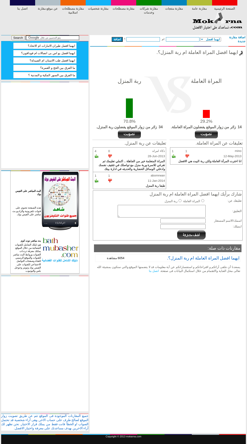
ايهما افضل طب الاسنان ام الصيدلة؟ (52, 60)
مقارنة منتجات (174, 8)
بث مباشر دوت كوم (31, 240)
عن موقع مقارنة (48, 8)
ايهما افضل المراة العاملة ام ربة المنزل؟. (203, 258)
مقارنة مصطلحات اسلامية (73, 9)
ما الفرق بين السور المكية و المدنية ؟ (51, 75)
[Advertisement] (84, 22)
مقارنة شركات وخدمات (149, 9)
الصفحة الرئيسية (224, 8)
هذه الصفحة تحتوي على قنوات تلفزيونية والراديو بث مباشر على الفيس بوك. (26, 211)
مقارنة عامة (199, 8)
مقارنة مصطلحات (124, 8)
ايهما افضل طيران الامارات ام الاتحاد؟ (51, 45)
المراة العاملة (191, 201)
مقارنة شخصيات (98, 8)
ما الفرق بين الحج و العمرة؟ (57, 68)
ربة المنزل (171, 201)
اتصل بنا (22, 8)
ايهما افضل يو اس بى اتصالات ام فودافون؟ (48, 53)
